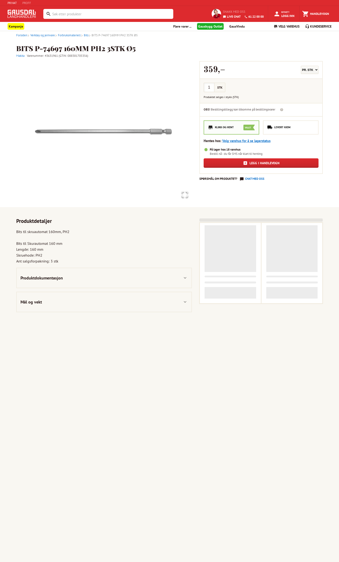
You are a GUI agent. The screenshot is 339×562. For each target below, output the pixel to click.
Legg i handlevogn (261, 163)
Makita (20, 56)
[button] (104, 131)
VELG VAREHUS (286, 26)
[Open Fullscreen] (183, 193)
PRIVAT (12, 2)
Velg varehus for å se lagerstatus (246, 141)
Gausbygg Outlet (210, 26)
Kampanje (16, 26)
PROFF (26, 2)
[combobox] (111, 14)
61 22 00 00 (254, 17)
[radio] (231, 127)
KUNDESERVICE (318, 26)
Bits (85, 35)
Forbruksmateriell (68, 35)
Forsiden (21, 35)
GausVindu (237, 26)
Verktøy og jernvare (41, 35)
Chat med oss (254, 179)
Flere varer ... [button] (182, 26)
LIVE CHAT (232, 17)
